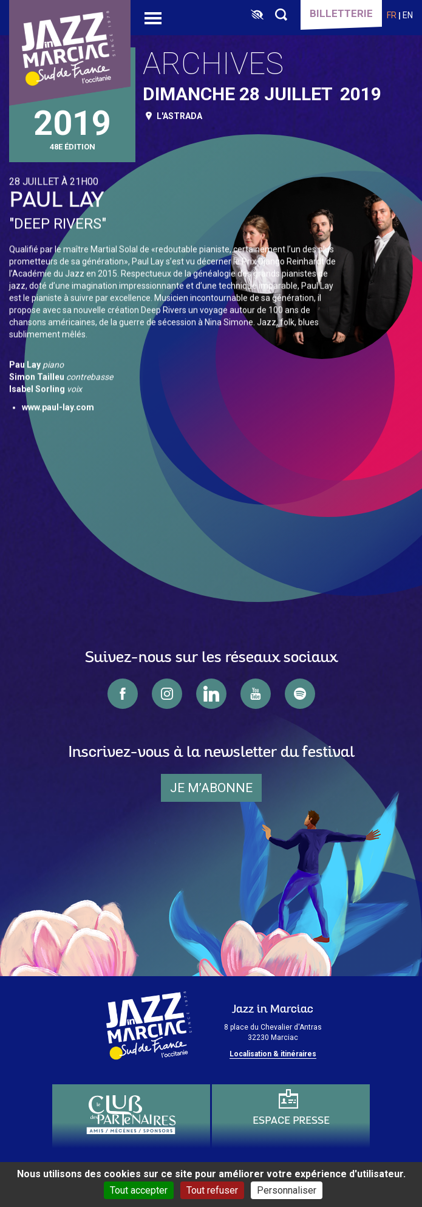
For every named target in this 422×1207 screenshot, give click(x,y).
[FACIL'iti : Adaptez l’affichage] (257, 15)
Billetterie (341, 13)
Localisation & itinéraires (273, 1054)
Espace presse (291, 1121)
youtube (255, 694)
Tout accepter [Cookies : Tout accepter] (139, 1190)
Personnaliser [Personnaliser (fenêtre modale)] (286, 1190)
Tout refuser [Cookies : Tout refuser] (212, 1190)
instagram (167, 694)
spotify (300, 694)
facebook (122, 694)
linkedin (211, 694)
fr (391, 15)
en (408, 15)
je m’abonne (211, 788)
